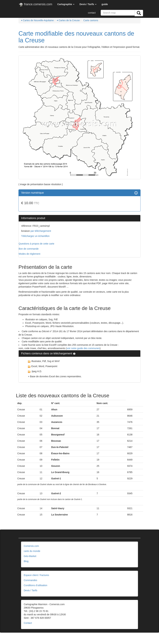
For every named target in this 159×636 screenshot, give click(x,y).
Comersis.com (31, 546)
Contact (28, 623)
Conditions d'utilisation (35, 585)
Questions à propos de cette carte (36, 243)
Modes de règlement (29, 253)
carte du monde (32, 551)
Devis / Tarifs (30, 590)
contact (92, 12)
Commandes (30, 580)
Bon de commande (29, 248)
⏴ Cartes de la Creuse (68, 20)
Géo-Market (30, 556)
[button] (66, 4)
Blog (26, 561)
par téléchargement (40, 231)
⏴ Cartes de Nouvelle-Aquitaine (37, 20)
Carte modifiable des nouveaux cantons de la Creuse (76, 37)
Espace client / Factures (36, 575)
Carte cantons (90, 20)
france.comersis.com (35, 5)
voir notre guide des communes (83, 348)
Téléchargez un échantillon (35, 236)
